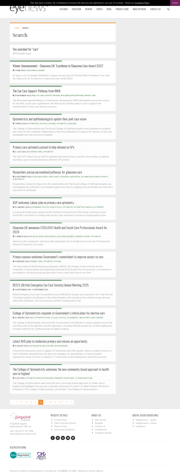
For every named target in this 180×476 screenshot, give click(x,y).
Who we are (100, 420)
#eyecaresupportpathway (72, 96)
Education (76, 9)
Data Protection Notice (65, 423)
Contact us (155, 9)
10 (60, 402)
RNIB (34, 96)
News (109, 9)
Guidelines (141, 426)
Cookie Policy (60, 420)
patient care (90, 96)
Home (16, 28)
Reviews (88, 9)
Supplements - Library (146, 423)
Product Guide (122, 9)
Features (64, 9)
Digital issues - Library (146, 420)
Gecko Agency (96, 471)
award (42, 70)
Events (99, 9)
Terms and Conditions (64, 429)
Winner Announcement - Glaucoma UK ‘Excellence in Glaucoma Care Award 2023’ (58, 65)
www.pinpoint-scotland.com (23, 434)
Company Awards (103, 433)
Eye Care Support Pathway (48, 96)
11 (66, 402)
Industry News (139, 9)
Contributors (101, 429)
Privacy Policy (60, 426)
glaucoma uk (32, 70)
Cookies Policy (142, 3)
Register (99, 423)
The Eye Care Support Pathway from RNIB (36, 90)
